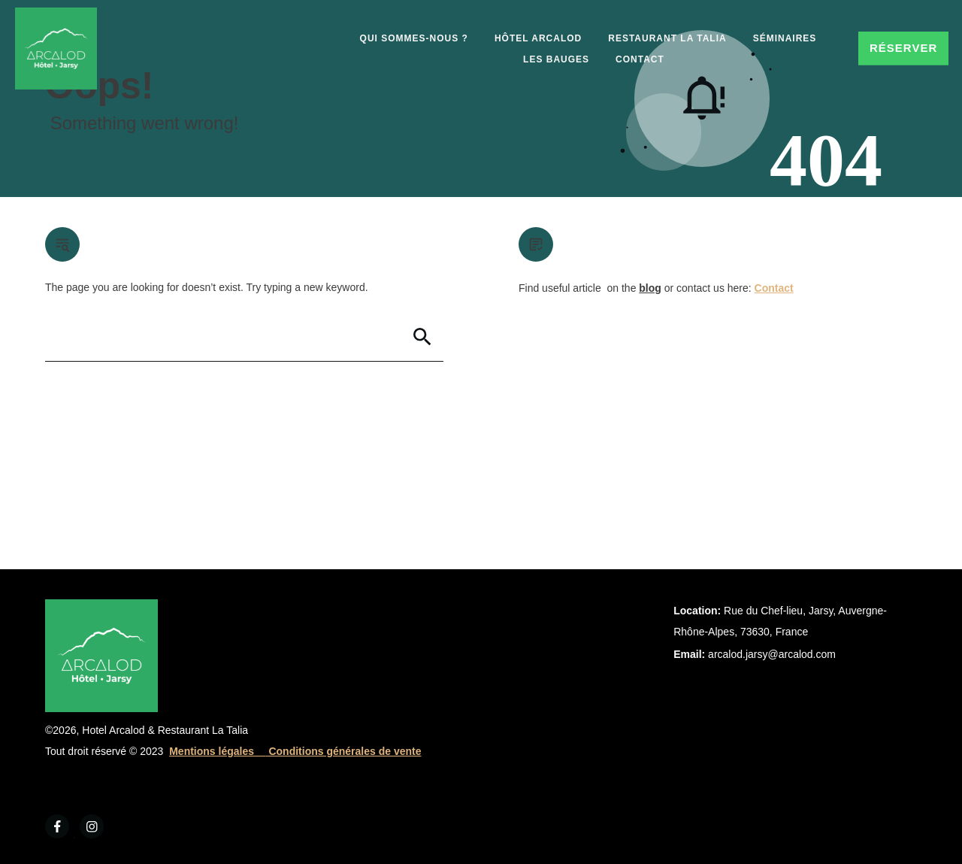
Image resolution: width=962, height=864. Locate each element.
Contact (774, 288)
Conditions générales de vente (344, 751)
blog (650, 288)
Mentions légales (217, 751)
